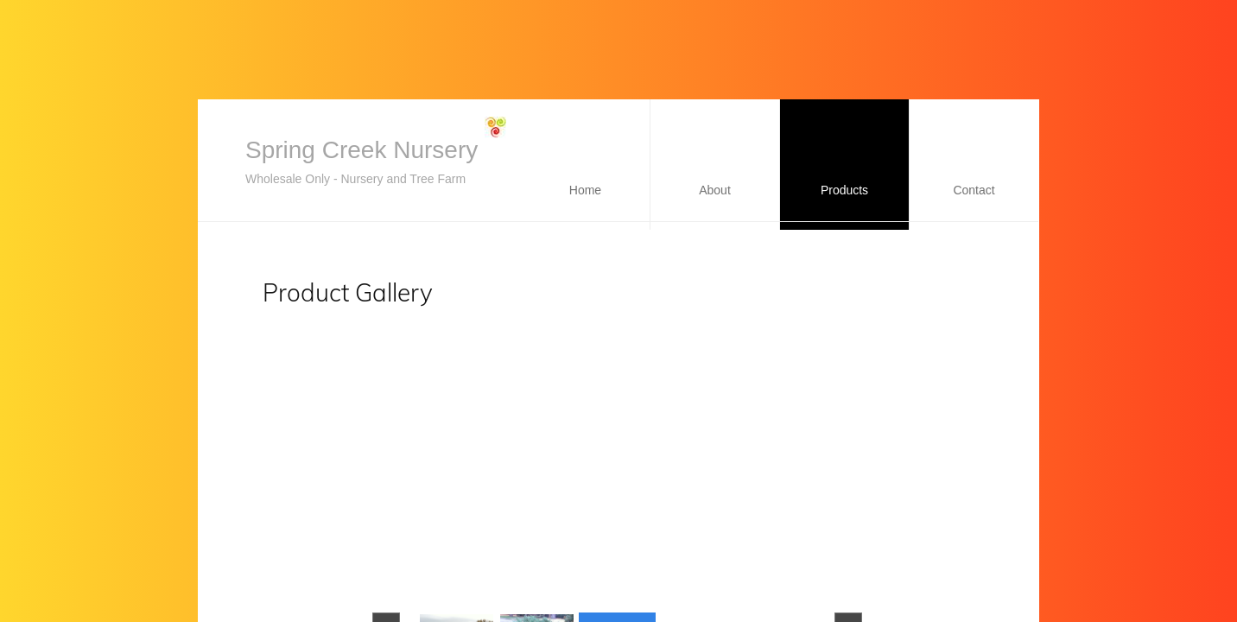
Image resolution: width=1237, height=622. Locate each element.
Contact (973, 190)
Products (844, 190)
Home (585, 190)
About (715, 190)
